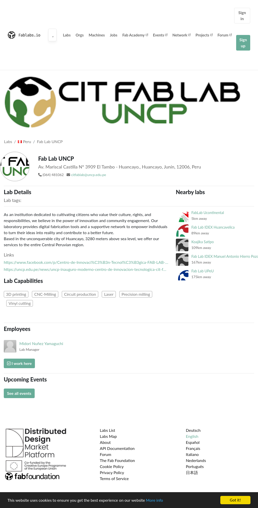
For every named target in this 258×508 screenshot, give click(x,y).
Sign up (243, 42)
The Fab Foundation (117, 460)
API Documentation (117, 448)
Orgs (80, 35)
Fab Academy (135, 35)
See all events (19, 393)
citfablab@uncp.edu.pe (88, 175)
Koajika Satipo (202, 242)
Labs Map (108, 436)
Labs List (107, 430)
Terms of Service (114, 478)
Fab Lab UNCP (50, 141)
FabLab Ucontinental (207, 212)
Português (195, 466)
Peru (24, 141)
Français (193, 448)
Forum (225, 35)
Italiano (192, 454)
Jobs (113, 35)
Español (193, 442)
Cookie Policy (112, 466)
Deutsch (193, 430)
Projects (203, 35)
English (192, 436)
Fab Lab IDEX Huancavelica (213, 227)
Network (181, 35)
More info (154, 500)
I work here (19, 363)
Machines (97, 35)
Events (160, 35)
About (105, 442)
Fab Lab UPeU (202, 271)
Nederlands (196, 460)
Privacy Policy (112, 472)
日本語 (192, 472)
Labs (67, 35)
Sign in (242, 15)
